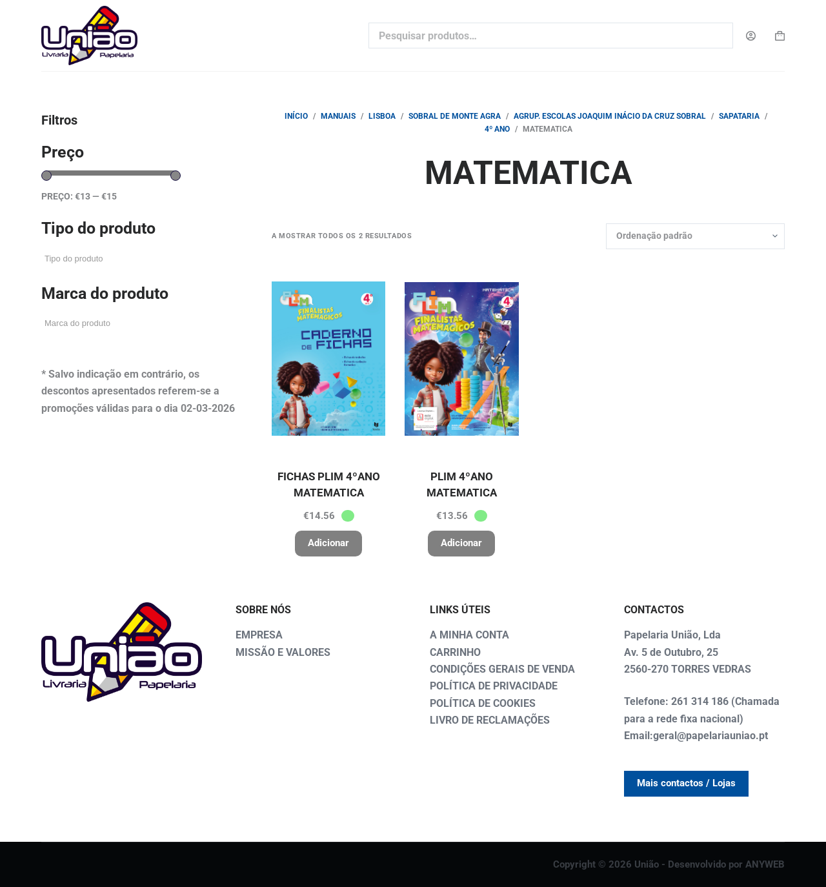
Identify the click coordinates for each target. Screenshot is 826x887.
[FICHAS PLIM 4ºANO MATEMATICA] (328, 359)
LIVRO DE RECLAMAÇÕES (490, 720)
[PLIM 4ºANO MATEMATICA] (461, 359)
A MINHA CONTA (469, 635)
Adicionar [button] (328, 543)
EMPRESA (259, 635)
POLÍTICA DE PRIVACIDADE (494, 686)
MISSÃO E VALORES (283, 652)
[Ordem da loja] (695, 236)
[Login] (751, 36)
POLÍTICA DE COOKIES (483, 703)
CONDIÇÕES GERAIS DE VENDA (502, 669)
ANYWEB (765, 864)
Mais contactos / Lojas (686, 783)
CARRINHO (455, 652)
